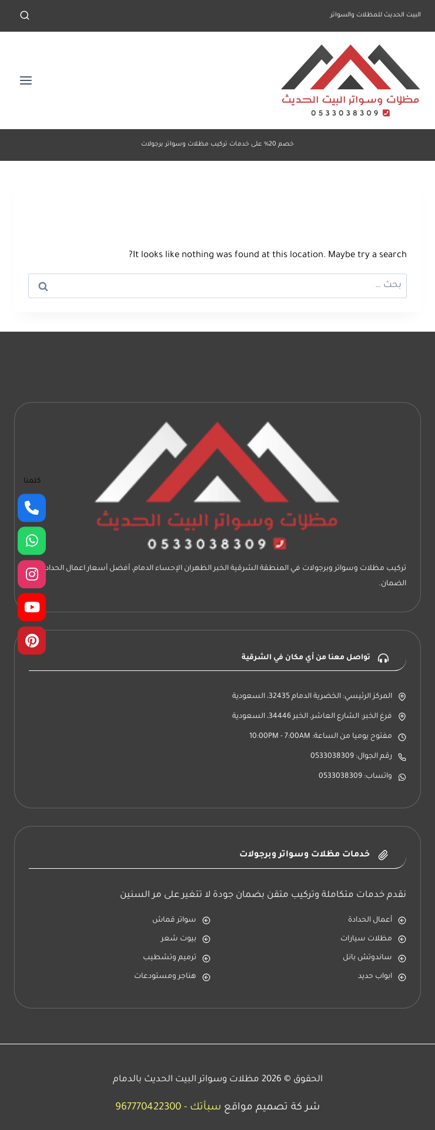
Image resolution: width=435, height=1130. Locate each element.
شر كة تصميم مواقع (272, 1108)
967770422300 (148, 1108)
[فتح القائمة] (26, 80)
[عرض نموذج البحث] (24, 15)
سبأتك (205, 1108)
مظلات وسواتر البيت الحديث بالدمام (186, 1080)
